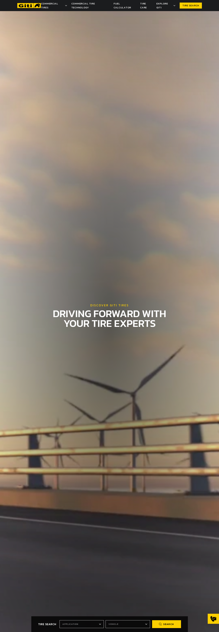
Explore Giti (162, 5)
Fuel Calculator (122, 5)
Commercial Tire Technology (83, 5)
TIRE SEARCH (190, 5)
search (166, 624)
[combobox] (82, 624)
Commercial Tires (49, 5)
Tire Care (143, 5)
